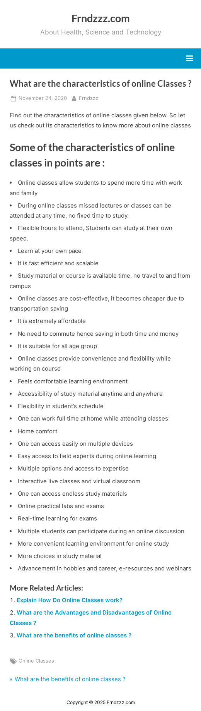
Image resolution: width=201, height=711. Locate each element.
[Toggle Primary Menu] (189, 58)
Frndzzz (88, 97)
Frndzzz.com (101, 18)
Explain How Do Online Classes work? (70, 600)
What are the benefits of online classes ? (74, 635)
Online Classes (36, 661)
